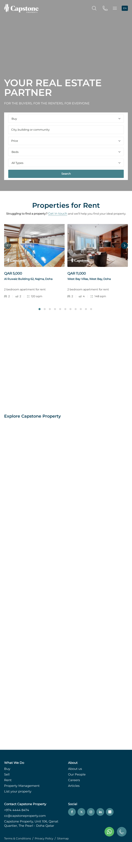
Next (124, 245)
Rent (8, 780)
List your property (17, 791)
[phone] (105, 8)
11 (91, 309)
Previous (7, 245)
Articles (74, 786)
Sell (7, 774)
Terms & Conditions (17, 838)
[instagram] (91, 812)
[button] (115, 8)
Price (66, 140)
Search (66, 173)
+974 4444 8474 (16, 810)
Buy (7, 769)
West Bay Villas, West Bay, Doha (89, 279)
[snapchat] (110, 812)
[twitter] (81, 812)
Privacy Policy (44, 838)
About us (75, 769)
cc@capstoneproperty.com (25, 816)
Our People (77, 774)
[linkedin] (100, 812)
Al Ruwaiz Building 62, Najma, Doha (28, 279)
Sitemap (63, 838)
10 (86, 309)
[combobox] (66, 130)
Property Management (22, 786)
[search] (94, 8)
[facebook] (72, 812)
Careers (74, 780)
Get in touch (57, 213)
